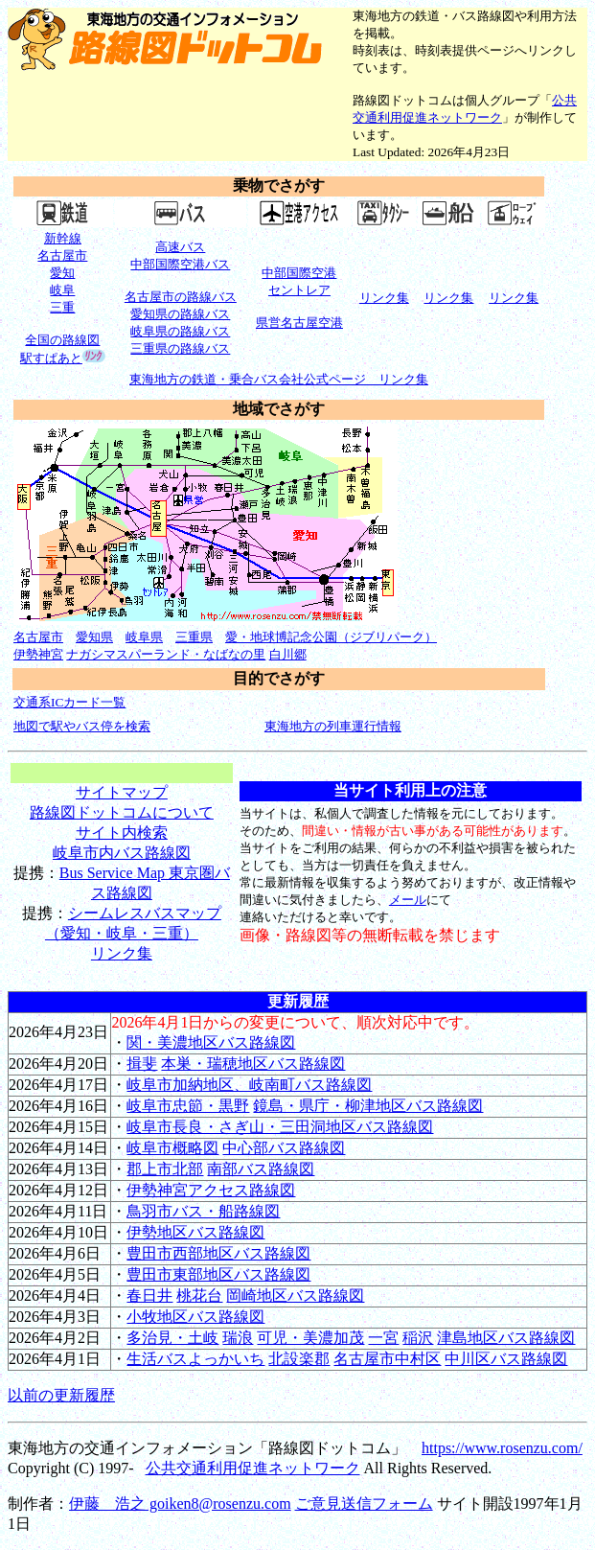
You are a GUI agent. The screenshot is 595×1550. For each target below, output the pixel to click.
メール (407, 899)
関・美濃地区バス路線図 (210, 1042)
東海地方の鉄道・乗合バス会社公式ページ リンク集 (278, 379)
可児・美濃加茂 (310, 1338)
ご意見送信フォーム (364, 1503)
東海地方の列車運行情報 (332, 726)
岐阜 (62, 290)
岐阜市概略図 (172, 1148)
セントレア (299, 290)
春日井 (149, 1295)
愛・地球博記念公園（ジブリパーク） (331, 637)
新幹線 (62, 238)
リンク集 (121, 953)
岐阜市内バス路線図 (122, 852)
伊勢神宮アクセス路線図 (210, 1190)
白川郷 (288, 654)
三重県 (194, 637)
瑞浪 (237, 1338)
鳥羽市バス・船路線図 (203, 1211)
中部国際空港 (299, 273)
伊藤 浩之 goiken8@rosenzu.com (180, 1503)
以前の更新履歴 (61, 1395)
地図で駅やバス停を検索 (81, 726)
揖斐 (141, 1063)
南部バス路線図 (260, 1169)
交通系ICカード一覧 (69, 702)
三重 (62, 307)
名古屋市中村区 (387, 1359)
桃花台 (199, 1295)
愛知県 (94, 637)
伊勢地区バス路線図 (195, 1232)
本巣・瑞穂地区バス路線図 (253, 1063)
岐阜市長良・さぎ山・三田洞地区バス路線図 (279, 1127)
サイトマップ (122, 792)
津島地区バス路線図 (506, 1338)
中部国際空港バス (180, 264)
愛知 (62, 273)
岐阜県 (144, 637)
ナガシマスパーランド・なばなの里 (165, 654)
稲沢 (417, 1338)
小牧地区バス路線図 (195, 1316)
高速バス (180, 247)
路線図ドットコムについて (122, 812)
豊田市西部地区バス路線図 (218, 1253)
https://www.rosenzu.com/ (502, 1448)
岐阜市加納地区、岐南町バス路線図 (249, 1084)
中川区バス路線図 (506, 1359)
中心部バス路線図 (283, 1148)
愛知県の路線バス (180, 314)
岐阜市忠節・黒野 (187, 1106)
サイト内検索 (122, 832)
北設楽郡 (299, 1359)
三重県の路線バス (180, 348)
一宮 (383, 1338)
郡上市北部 (164, 1169)
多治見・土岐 (172, 1338)
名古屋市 (62, 255)
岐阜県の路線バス (180, 331)
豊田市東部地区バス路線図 (218, 1274)
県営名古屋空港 (299, 322)
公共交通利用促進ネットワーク (253, 1468)
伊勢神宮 (38, 654)
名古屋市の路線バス (181, 296)
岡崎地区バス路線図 (295, 1295)
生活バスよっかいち (195, 1359)
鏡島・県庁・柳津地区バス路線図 (368, 1106)
